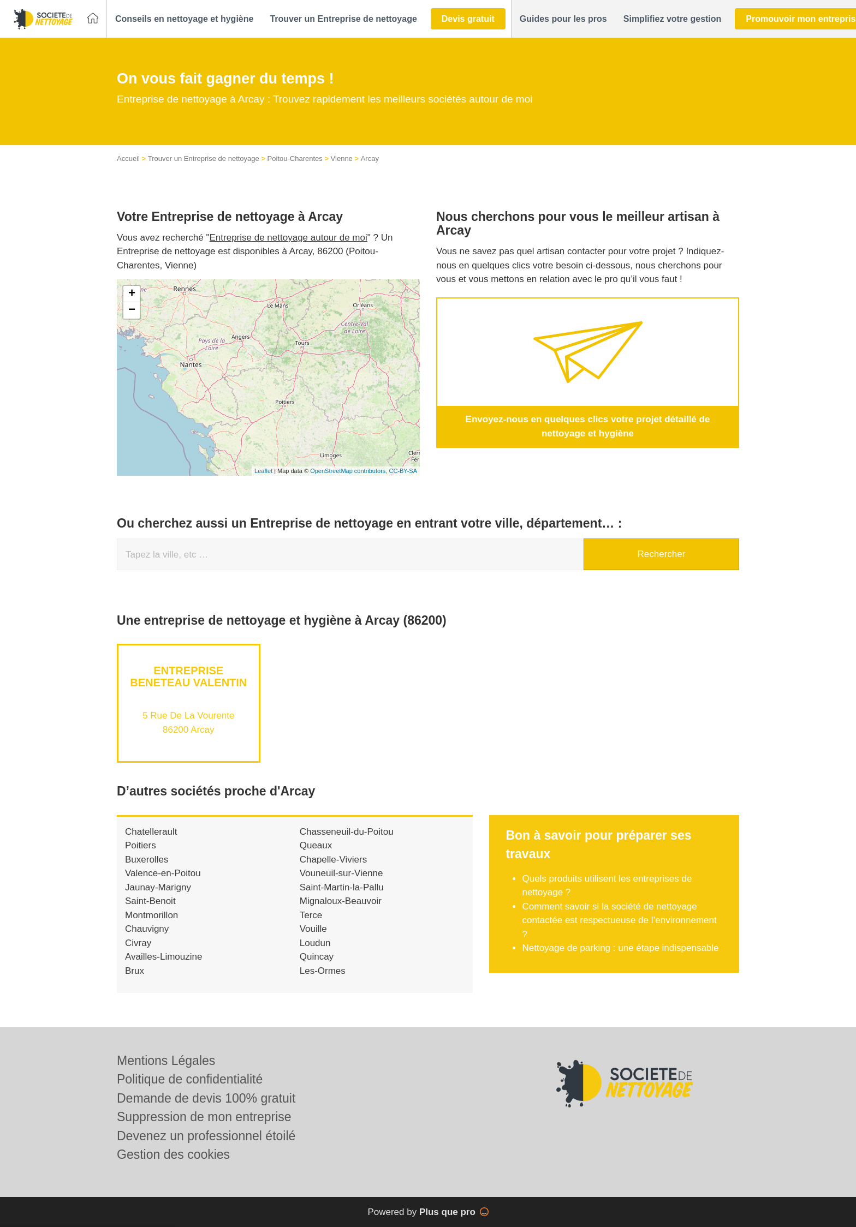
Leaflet (263, 481)
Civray (138, 954)
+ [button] (131, 305)
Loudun (315, 954)
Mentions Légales (166, 1061)
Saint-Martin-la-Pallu (342, 898)
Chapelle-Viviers (333, 870)
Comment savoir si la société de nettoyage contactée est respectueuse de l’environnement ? (619, 931)
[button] (184, 19)
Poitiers (140, 856)
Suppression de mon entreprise (204, 1117)
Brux (134, 982)
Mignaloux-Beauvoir (341, 912)
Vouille (313, 940)
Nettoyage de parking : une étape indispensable (620, 959)
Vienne (342, 169)
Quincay (317, 967)
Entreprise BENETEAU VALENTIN (188, 687)
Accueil (128, 169)
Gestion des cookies (173, 1154)
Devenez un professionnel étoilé (206, 1136)
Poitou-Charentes (295, 169)
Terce (311, 926)
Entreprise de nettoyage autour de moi (288, 248)
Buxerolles (146, 870)
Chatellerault (151, 842)
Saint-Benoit (150, 912)
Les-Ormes (323, 982)
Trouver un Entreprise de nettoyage (203, 169)
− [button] (131, 321)
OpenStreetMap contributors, (349, 481)
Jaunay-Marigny (158, 898)
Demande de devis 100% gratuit (206, 1098)
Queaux (316, 856)
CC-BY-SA (403, 481)
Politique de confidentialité (190, 1079)
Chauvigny (147, 940)
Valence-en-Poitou (163, 884)
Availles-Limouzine (163, 967)
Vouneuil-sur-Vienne (341, 884)
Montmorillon (151, 926)
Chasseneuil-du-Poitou (347, 842)
